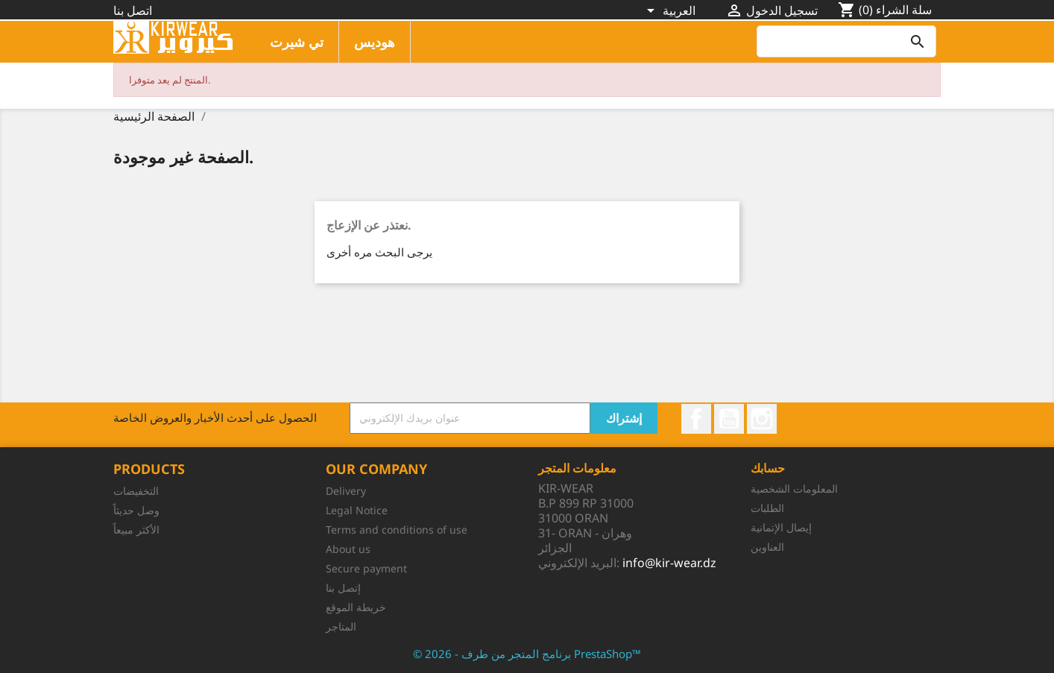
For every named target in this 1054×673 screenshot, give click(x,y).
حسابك (768, 468)
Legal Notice (357, 510)
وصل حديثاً (136, 510)
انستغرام (762, 419)
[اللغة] (670, 12)
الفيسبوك (696, 419)
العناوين (767, 547)
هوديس (374, 42)
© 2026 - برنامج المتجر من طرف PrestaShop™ (527, 653)
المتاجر (341, 626)
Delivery (346, 491)
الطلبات (767, 508)
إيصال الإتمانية (781, 527)
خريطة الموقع (356, 607)
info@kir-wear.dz (669, 562)
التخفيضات (136, 491)
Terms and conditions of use (396, 529)
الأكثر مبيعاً (136, 529)
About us (348, 549)
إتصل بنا (343, 588)
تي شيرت (297, 42)
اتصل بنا (132, 10)
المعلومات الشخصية (794, 488)
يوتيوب (729, 419)
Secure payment (366, 568)
